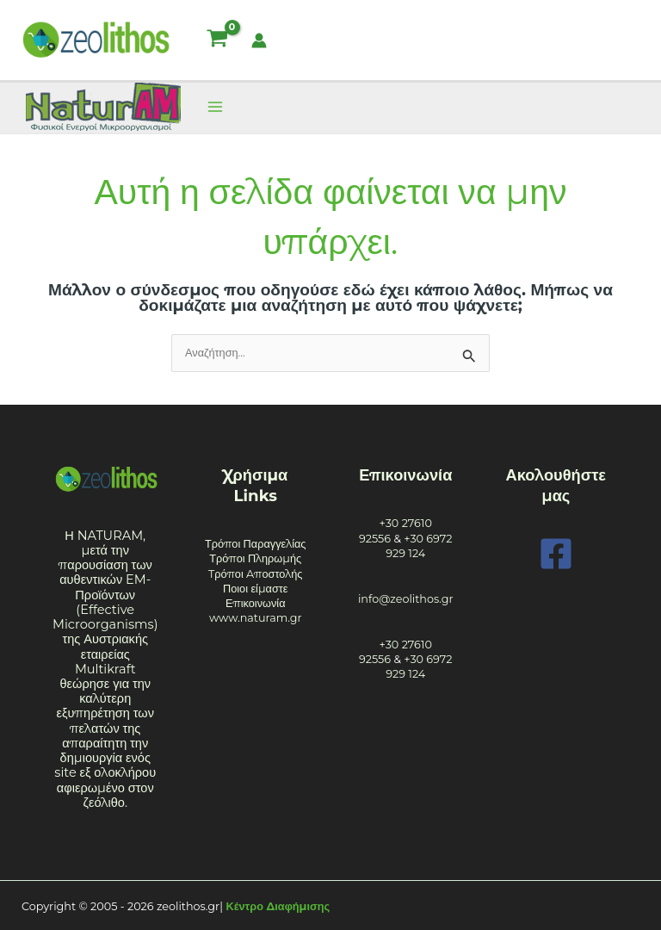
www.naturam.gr (255, 617)
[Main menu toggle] (215, 107)
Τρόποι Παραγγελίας (255, 543)
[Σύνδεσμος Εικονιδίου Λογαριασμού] (259, 40)
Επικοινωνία (255, 603)
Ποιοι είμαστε (255, 588)
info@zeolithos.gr (406, 598)
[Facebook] (556, 553)
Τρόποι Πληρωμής (255, 558)
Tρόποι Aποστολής (255, 573)
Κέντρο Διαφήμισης (278, 906)
